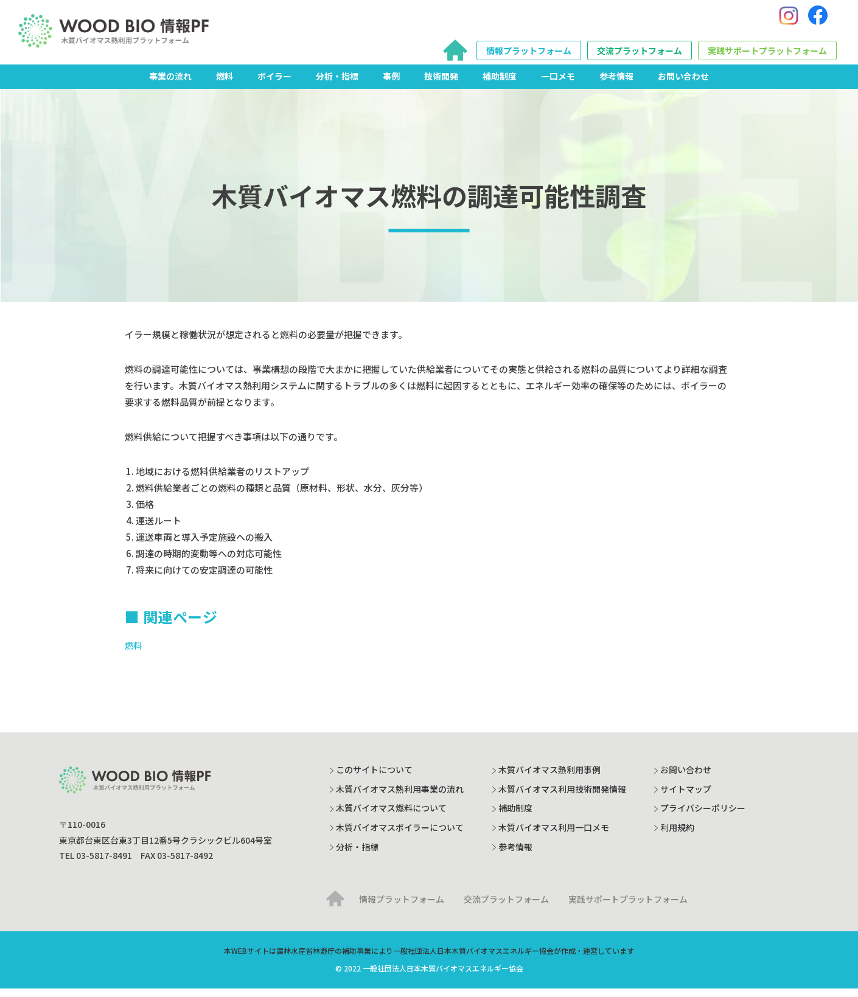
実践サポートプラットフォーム (767, 55)
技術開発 (441, 84)
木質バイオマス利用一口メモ (553, 836)
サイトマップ (685, 797)
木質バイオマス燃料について (391, 816)
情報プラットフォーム (528, 55)
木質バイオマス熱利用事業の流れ (400, 797)
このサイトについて (374, 778)
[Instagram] (788, 20)
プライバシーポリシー (702, 816)
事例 (391, 84)
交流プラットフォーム (639, 55)
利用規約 (677, 836)
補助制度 (500, 84)
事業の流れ (170, 84)
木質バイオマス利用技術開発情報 (562, 797)
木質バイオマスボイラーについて (400, 836)
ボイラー (274, 84)
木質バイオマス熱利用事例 (549, 778)
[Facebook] (818, 20)
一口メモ (558, 84)
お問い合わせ (683, 84)
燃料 (224, 84)
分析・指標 (337, 84)
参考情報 (616, 84)
